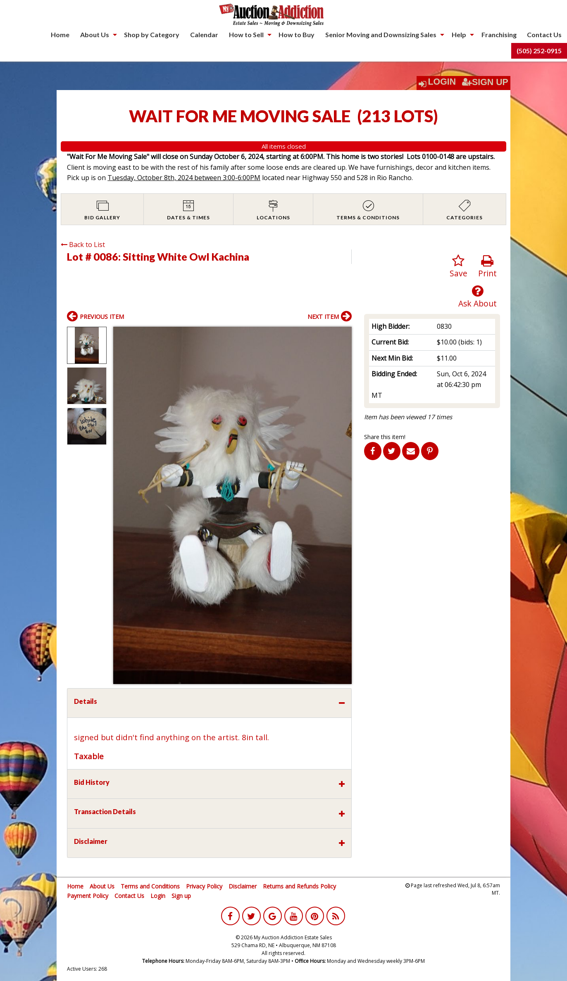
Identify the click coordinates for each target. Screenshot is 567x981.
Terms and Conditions (150, 886)
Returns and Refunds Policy (299, 886)
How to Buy (296, 34)
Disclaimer (243, 886)
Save (458, 266)
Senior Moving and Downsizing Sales (380, 34)
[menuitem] (60, 35)
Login (442, 82)
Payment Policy (87, 896)
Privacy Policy (204, 886)
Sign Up (485, 82)
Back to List (83, 244)
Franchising (499, 34)
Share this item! (384, 437)
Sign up (181, 896)
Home (60, 34)
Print (487, 266)
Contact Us (544, 34)
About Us (94, 34)
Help (459, 34)
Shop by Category (151, 34)
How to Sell (246, 34)
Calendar (204, 34)
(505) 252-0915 (539, 51)
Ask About (477, 297)
